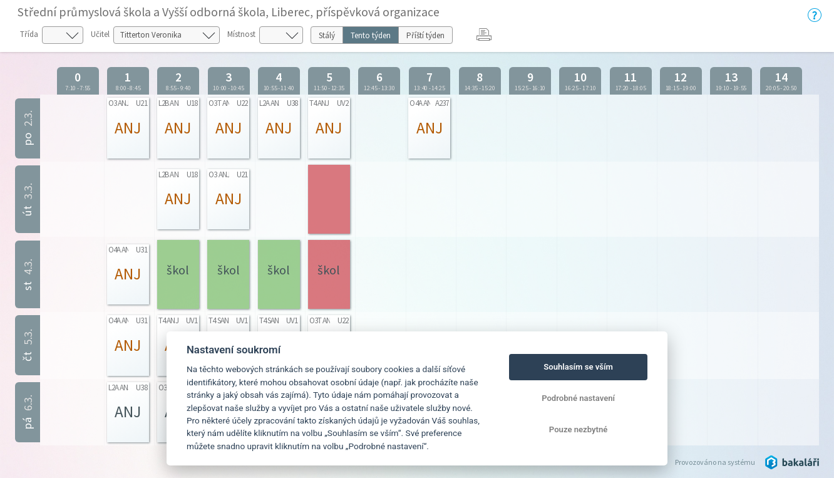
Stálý (327, 35)
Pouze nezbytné (578, 429)
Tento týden (371, 35)
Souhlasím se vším (578, 366)
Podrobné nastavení (578, 398)
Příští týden (425, 35)
